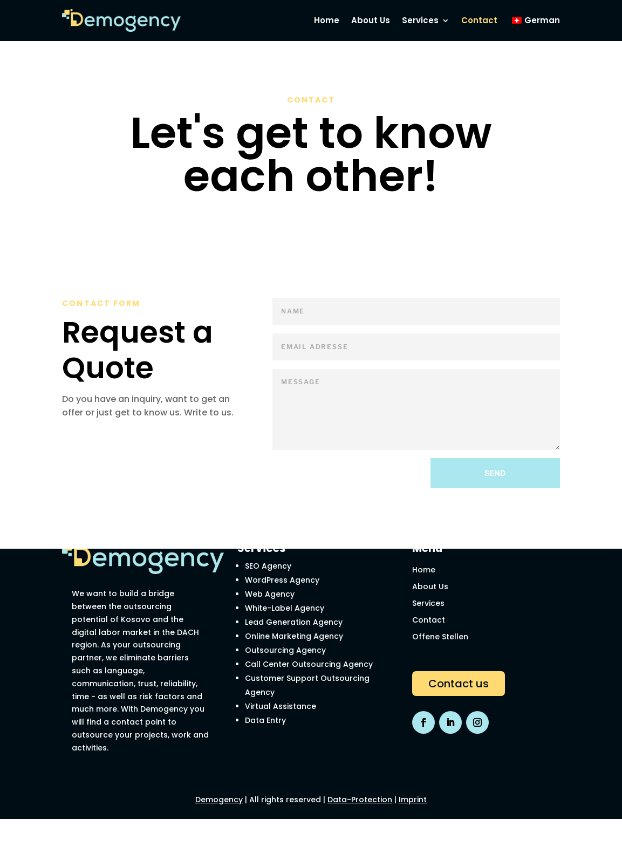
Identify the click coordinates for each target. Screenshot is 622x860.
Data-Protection (359, 799)
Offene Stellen (440, 636)
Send (494, 472)
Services (428, 603)
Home (423, 569)
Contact (428, 620)
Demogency (219, 799)
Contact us (458, 683)
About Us (430, 586)
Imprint (413, 799)
